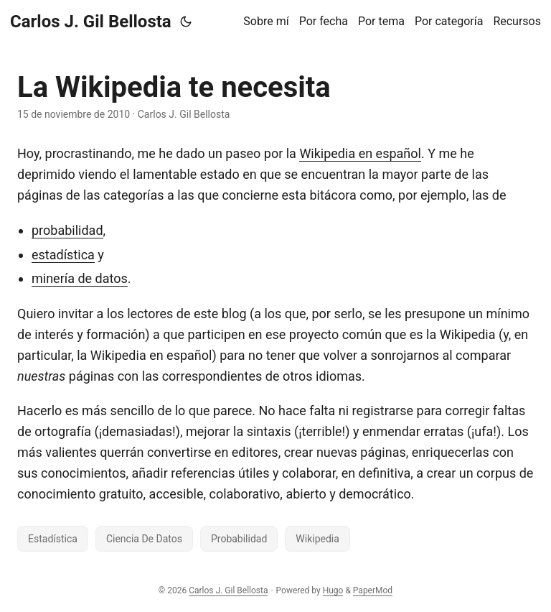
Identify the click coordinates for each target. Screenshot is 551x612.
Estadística (52, 538)
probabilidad (67, 230)
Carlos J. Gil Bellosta (90, 21)
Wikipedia (317, 538)
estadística (63, 254)
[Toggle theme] (185, 21)
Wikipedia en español (360, 153)
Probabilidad (239, 538)
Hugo (333, 590)
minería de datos (80, 278)
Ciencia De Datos (144, 538)
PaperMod (372, 590)
